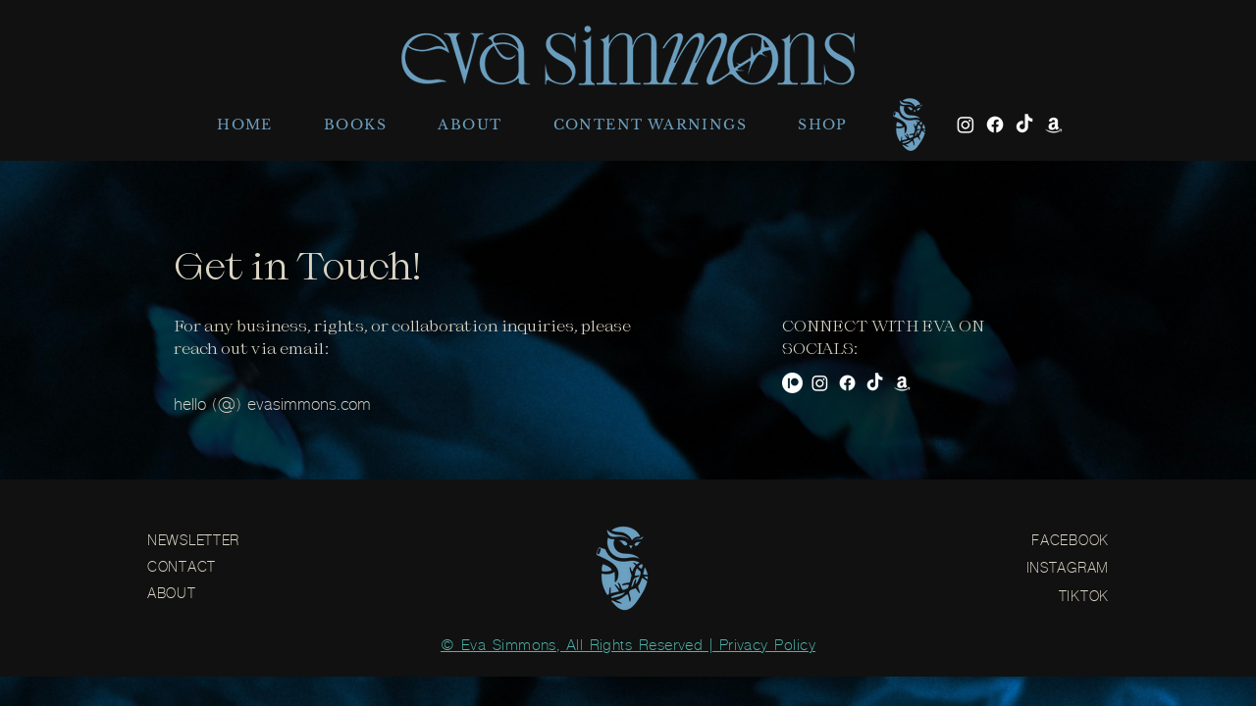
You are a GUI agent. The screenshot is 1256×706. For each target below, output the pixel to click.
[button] (355, 125)
